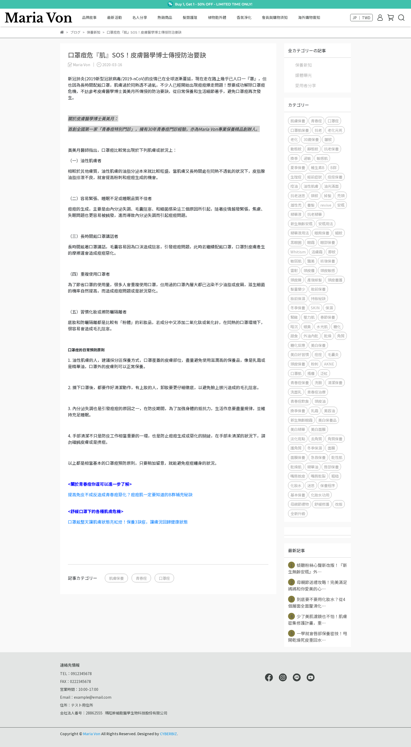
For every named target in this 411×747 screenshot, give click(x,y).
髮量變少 (297, 289)
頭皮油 (320, 401)
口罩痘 (164, 578)
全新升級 (297, 513)
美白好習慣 (299, 354)
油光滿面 (331, 186)
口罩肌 (295, 373)
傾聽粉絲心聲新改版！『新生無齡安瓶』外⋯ (317, 568)
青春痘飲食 (299, 401)
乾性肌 (336, 457)
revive (325, 205)
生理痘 (295, 177)
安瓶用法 (325, 223)
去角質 (316, 438)
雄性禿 (295, 205)
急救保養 (318, 457)
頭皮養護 (335, 280)
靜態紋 (312, 149)
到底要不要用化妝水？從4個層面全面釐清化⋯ (316, 602)
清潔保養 (335, 382)
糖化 (337, 326)
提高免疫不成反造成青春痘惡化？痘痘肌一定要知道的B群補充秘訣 (130, 494)
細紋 (338, 233)
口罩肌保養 (299, 130)
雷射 (294, 270)
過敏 (307, 158)
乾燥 (327, 335)
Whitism (298, 251)
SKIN (315, 307)
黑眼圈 (295, 242)
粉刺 (314, 364)
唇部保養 (331, 466)
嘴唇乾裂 (318, 476)
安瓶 (340, 205)
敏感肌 (322, 158)
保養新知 (303, 65)
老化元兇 (335, 130)
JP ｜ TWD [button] (361, 17)
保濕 (329, 307)
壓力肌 (309, 317)
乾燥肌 (295, 466)
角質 (340, 335)
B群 (333, 167)
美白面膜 (318, 429)
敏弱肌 (295, 261)
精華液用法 (299, 233)
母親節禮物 (299, 504)
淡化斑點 (297, 438)
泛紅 (324, 373)
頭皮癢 (309, 270)
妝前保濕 (297, 298)
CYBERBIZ (168, 733)
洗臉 (318, 382)
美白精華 (297, 429)
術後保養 (327, 261)
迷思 (311, 485)
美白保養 (318, 345)
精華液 (295, 214)
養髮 (311, 205)
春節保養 (327, 317)
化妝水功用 (320, 495)
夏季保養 (297, 167)
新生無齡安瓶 (301, 223)
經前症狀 (314, 177)
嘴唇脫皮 (297, 476)
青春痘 (141, 578)
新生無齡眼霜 (301, 420)
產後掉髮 (314, 280)
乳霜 (314, 410)
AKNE (329, 364)
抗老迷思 (297, 195)
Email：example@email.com (85, 697)
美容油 (329, 410)
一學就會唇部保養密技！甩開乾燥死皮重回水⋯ (317, 636)
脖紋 (332, 251)
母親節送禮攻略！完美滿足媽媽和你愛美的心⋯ (317, 585)
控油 (294, 186)
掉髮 (327, 195)
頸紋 (314, 195)
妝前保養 (318, 289)
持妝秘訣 (318, 298)
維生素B (318, 167)
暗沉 (294, 326)
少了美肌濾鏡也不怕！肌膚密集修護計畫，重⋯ (317, 619)
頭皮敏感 (327, 270)
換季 (294, 158)
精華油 (312, 466)
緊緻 (294, 317)
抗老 (318, 130)
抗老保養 (331, 149)
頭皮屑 (295, 280)
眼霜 (311, 242)
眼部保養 (327, 242)
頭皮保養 (297, 364)
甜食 (294, 335)
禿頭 (340, 195)
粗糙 (335, 476)
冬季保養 (297, 307)
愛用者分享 (305, 85)
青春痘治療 (316, 392)
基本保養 (297, 495)
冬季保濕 (314, 448)
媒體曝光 (303, 75)
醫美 (311, 261)
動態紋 (295, 149)
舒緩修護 (322, 504)
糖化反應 (297, 345)
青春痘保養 (299, 382)
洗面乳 (295, 392)
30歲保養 (311, 139)
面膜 (331, 448)
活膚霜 (316, 251)
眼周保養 (322, 233)
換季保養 (297, 410)
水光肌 (322, 326)
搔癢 (311, 373)
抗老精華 (314, 214)
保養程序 (327, 485)
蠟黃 (307, 326)
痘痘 (318, 354)
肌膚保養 (116, 578)
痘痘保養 (335, 177)
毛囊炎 (333, 354)
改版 (338, 504)
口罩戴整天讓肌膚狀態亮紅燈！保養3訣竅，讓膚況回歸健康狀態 (128, 522)
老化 (294, 139)
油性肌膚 (311, 186)
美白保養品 (327, 420)
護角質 (295, 448)
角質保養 (335, 438)
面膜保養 (297, 457)
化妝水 (295, 485)
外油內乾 (311, 335)
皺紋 (328, 139)
